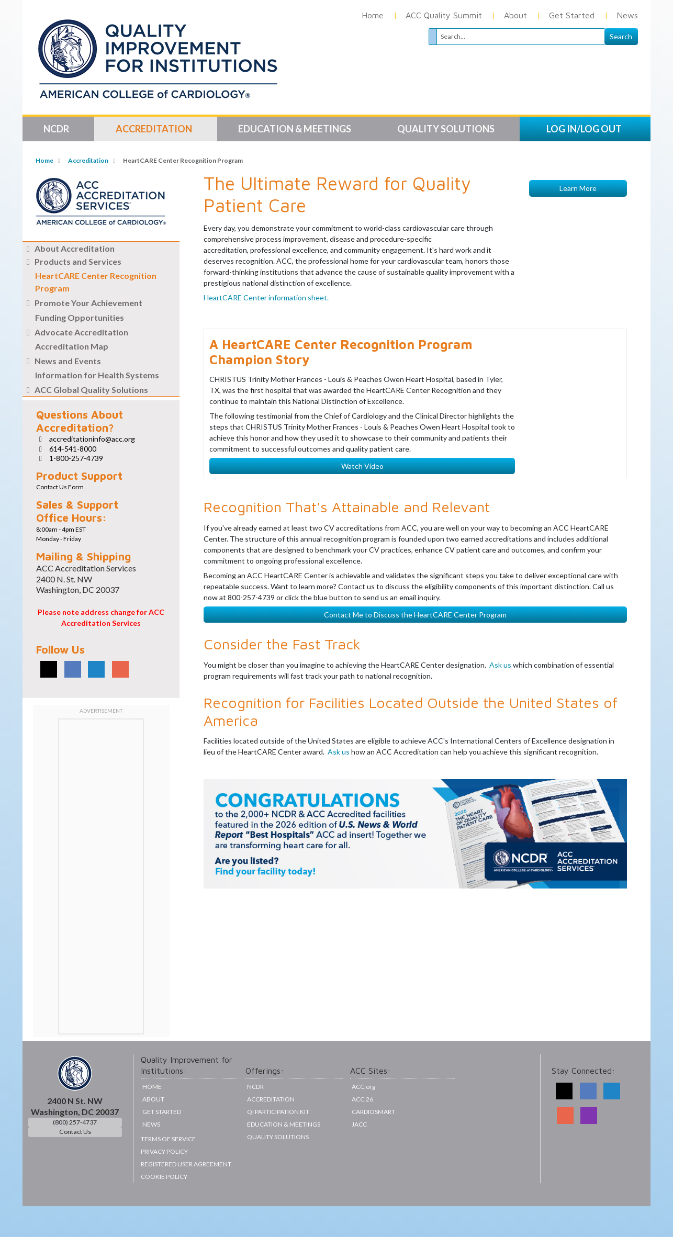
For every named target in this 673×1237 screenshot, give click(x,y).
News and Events (62, 361)
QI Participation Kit (278, 1142)
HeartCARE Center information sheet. (266, 427)
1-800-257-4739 (76, 458)
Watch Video (362, 635)
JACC (359, 1155)
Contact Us (75, 1162)
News (627, 15)
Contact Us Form (60, 487)
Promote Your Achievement (82, 303)
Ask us (501, 833)
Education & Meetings (283, 1155)
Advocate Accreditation (75, 332)
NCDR (255, 1117)
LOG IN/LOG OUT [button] (584, 128)
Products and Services (72, 261)
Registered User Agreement (186, 1195)
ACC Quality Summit (444, 15)
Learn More (578, 467)
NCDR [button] (57, 128)
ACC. (363, 1117)
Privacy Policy (164, 1182)
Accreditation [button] (155, 128)
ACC (362, 1130)
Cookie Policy (164, 1207)
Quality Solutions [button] (446, 128)
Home (373, 15)
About (515, 15)
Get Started (572, 15)
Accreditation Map (71, 346)
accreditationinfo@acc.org (92, 438)
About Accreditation (69, 248)
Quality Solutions (278, 1168)
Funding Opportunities (79, 317)
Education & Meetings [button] (295, 128)
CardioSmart (373, 1142)
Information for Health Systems (97, 375)
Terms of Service (168, 1170)
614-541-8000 (72, 448)
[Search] (520, 36)
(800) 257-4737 (75, 1153)
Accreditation (88, 160)
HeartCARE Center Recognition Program (95, 282)
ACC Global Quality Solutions (85, 390)
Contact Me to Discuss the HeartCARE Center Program (415, 783)
